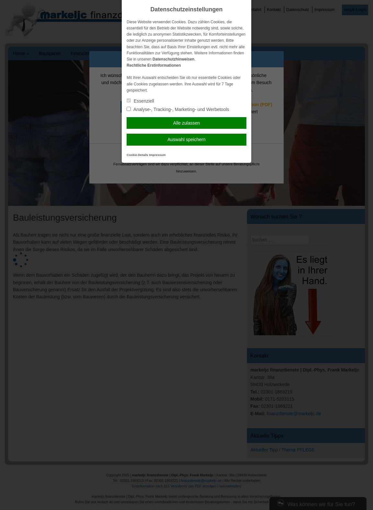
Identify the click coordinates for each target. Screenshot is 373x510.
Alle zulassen (186, 123)
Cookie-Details (137, 155)
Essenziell (140, 101)
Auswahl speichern (186, 139)
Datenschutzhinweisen (173, 59)
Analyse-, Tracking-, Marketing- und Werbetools (178, 109)
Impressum (157, 155)
